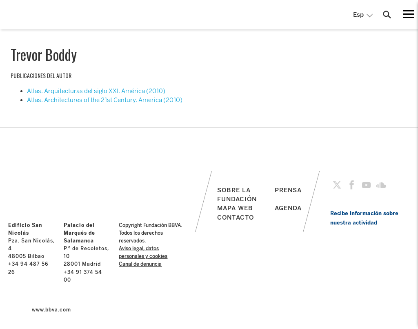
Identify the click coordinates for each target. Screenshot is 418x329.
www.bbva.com (51, 310)
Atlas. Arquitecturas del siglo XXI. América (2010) (96, 91)
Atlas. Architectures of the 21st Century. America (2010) (104, 100)
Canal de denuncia (140, 264)
